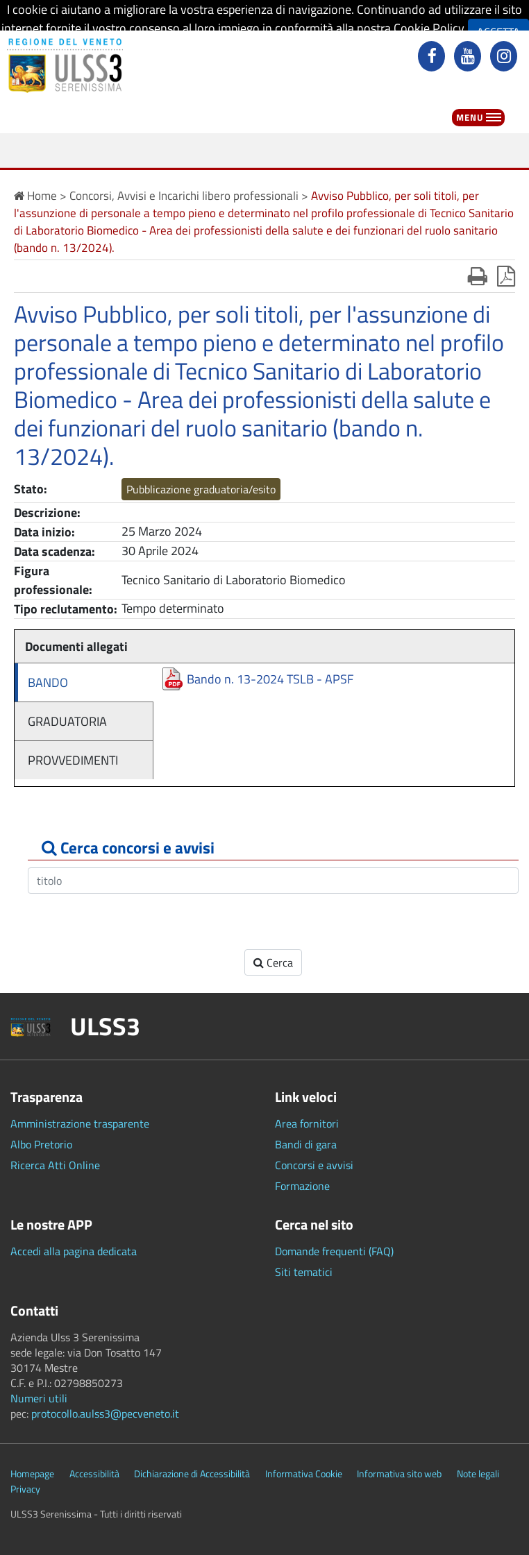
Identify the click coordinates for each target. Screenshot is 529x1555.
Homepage (32, 1473)
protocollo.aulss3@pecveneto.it (105, 1413)
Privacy (25, 1489)
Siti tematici (304, 1272)
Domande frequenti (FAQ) (334, 1251)
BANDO (48, 682)
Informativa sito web (399, 1473)
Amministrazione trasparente (79, 1123)
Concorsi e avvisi (314, 1165)
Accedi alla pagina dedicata (73, 1251)
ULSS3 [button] (105, 1026)
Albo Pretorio (41, 1144)
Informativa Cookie (303, 1473)
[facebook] (433, 57)
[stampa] (477, 276)
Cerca (273, 962)
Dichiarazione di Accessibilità (192, 1473)
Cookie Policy (429, 28)
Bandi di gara (306, 1144)
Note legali (478, 1473)
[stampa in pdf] (506, 276)
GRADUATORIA (67, 721)
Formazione (302, 1186)
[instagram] (505, 57)
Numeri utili (38, 1398)
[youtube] (469, 57)
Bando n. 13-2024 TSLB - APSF (270, 679)
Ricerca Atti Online (55, 1165)
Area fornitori (307, 1123)
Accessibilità (94, 1473)
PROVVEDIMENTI (73, 760)
